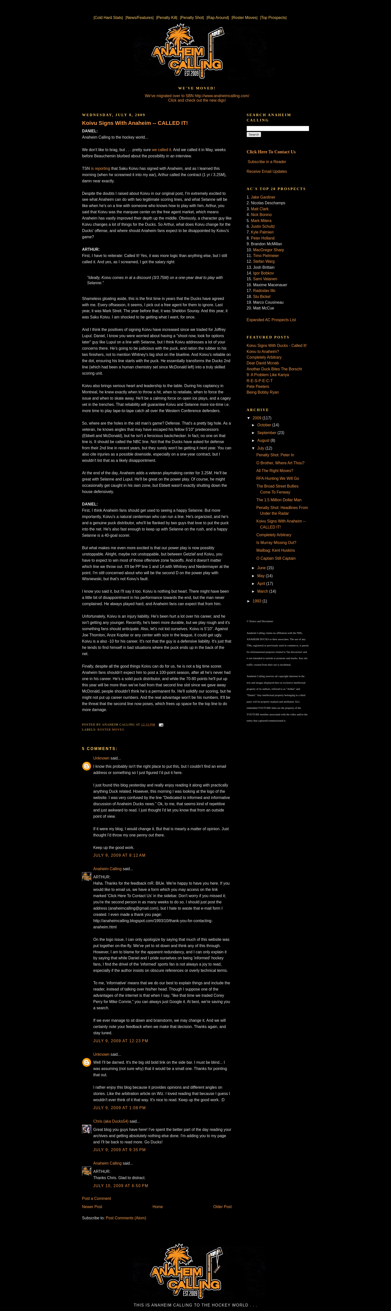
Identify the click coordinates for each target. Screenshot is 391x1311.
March (263, 591)
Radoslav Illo (264, 290)
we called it (161, 150)
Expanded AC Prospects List (271, 320)
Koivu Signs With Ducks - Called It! (277, 345)
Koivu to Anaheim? (263, 351)
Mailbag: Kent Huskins (275, 550)
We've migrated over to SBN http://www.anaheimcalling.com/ (197, 96)
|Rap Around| (217, 17)
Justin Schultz (263, 226)
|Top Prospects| (273, 17)
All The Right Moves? (274, 471)
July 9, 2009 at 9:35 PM (119, 1150)
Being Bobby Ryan (263, 392)
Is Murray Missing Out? (276, 542)
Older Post (222, 1207)
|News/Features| (139, 17)
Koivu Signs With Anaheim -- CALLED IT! (135, 123)
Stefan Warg (264, 261)
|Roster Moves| (244, 17)
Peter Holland (262, 238)
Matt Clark (260, 209)
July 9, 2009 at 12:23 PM (120, 1041)
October (264, 425)
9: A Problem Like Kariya (268, 375)
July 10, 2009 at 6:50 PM (120, 1186)
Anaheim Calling (107, 869)
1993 (257, 601)
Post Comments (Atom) (126, 1218)
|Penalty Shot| (192, 17)
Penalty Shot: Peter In (275, 455)
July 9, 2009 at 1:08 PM (119, 1108)
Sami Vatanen (265, 279)
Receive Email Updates (267, 171)
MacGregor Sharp (268, 250)
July (261, 448)
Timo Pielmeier (266, 256)
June (262, 568)
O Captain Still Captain (276, 558)
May (261, 576)
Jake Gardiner (263, 197)
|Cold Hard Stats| (108, 17)
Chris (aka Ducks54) (110, 1121)
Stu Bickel (261, 296)
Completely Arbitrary (264, 357)
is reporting (100, 168)
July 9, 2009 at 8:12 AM (119, 855)
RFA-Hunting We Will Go (277, 478)
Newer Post (92, 1207)
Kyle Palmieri (262, 232)
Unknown (101, 758)
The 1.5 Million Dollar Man (278, 500)
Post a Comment (96, 1198)
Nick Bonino (261, 215)
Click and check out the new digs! (197, 100)
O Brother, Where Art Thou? (280, 463)
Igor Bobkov (263, 273)
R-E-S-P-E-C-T (260, 381)
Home (158, 1207)
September (267, 433)
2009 (257, 418)
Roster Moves (111, 729)
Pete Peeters (258, 386)
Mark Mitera (261, 221)
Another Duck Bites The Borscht (274, 369)
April (261, 583)
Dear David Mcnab (263, 363)
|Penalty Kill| (166, 17)
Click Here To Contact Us (271, 151)
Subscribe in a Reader (267, 162)
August (264, 440)
